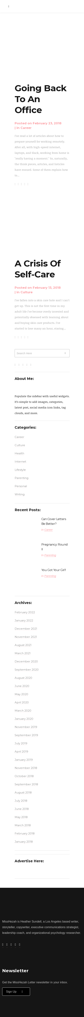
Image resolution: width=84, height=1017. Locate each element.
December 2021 (26, 628)
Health (19, 453)
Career (25, 128)
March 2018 (23, 825)
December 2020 (26, 661)
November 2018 (26, 768)
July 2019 (21, 743)
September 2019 (26, 735)
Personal (21, 486)
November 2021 (26, 637)
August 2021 (23, 645)
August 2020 (23, 678)
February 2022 (25, 612)
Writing (20, 494)
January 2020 (24, 718)
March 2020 (23, 710)
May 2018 (21, 817)
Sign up (16, 992)
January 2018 (24, 841)
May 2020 (21, 694)
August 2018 (23, 792)
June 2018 (22, 809)
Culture (26, 292)
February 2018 (25, 833)
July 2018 (21, 800)
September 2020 (27, 669)
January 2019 (24, 759)
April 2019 (21, 751)
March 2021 (23, 653)
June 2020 (22, 686)
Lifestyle (20, 469)
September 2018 (26, 784)
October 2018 (24, 776)
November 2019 (26, 727)
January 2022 (24, 620)
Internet (20, 461)
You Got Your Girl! (53, 570)
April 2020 (22, 702)
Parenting (21, 478)
